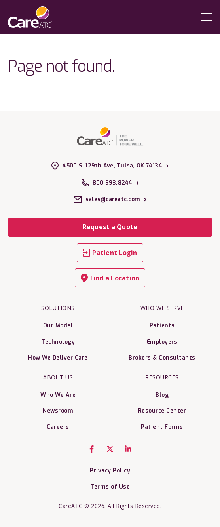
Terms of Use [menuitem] (110, 487)
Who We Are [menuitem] (58, 395)
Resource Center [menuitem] (162, 411)
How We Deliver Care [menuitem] (58, 357)
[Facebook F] (91, 449)
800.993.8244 (110, 182)
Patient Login (110, 252)
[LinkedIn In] (128, 449)
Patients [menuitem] (162, 325)
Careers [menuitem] (58, 427)
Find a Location (110, 278)
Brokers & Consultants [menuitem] (162, 357)
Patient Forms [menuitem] (162, 427)
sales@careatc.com (110, 199)
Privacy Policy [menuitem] (110, 470)
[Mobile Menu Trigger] (206, 17)
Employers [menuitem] (162, 342)
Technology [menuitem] (58, 342)
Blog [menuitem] (162, 395)
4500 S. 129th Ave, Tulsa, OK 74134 (110, 166)
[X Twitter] (110, 449)
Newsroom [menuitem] (58, 411)
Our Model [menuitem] (58, 325)
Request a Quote (110, 227)
